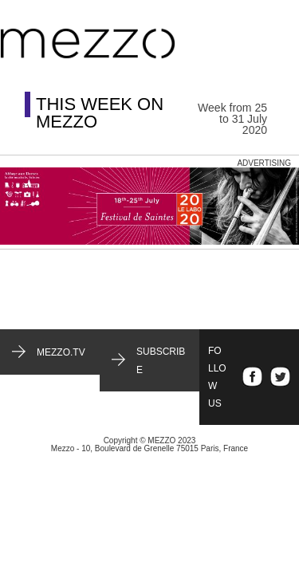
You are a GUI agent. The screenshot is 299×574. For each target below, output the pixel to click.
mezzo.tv (61, 352)
